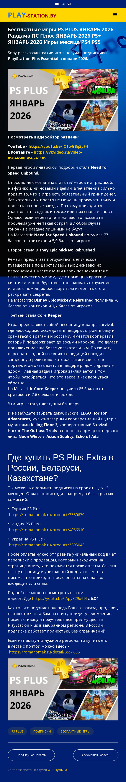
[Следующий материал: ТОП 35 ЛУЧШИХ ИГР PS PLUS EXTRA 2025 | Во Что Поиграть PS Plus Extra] (95, 755)
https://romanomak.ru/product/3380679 (46, 514)
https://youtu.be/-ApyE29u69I (59, 598)
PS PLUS (17, 731)
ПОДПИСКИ (42, 731)
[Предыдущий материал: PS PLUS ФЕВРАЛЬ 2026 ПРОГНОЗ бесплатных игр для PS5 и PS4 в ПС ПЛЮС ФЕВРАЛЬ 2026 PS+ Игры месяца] (31, 755)
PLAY (17, 14)
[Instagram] (63, 4)
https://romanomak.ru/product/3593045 (46, 544)
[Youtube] (57, 4)
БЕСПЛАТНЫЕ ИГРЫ (75, 731)
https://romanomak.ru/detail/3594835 (44, 652)
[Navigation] (115, 14)
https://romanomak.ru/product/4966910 (46, 529)
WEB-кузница (57, 770)
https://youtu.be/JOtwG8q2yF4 (58, 146)
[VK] (69, 4)
